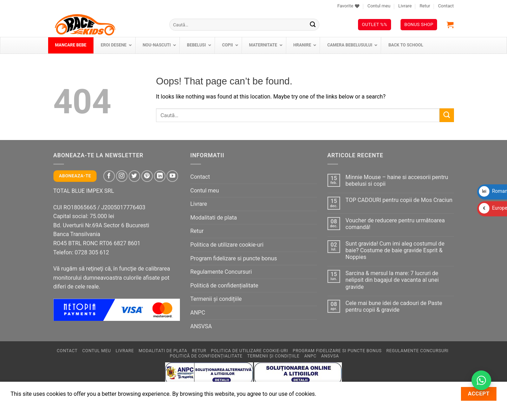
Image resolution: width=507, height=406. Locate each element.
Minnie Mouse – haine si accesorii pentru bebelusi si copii (396, 180)
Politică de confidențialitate (224, 285)
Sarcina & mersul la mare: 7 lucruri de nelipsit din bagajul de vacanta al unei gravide (391, 280)
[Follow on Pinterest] (147, 176)
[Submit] (313, 25)
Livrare (404, 5)
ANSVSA (201, 326)
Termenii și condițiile (216, 299)
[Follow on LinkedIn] (159, 176)
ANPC (197, 312)
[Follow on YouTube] (172, 176)
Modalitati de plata (213, 217)
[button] (450, 24)
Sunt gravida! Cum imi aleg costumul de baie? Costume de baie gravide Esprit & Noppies (394, 250)
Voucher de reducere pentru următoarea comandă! (395, 223)
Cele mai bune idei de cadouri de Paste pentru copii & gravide (393, 306)
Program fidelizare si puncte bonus (233, 258)
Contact (446, 5)
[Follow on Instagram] (122, 176)
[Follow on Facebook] (109, 176)
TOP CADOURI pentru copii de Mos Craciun (398, 200)
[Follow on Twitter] (134, 176)
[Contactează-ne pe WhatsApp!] (481, 380)
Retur (425, 5)
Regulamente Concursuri (221, 271)
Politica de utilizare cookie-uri (227, 244)
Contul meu (379, 5)
